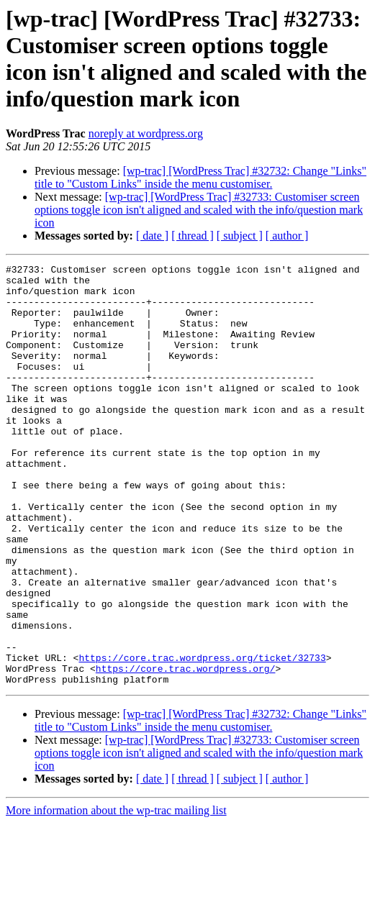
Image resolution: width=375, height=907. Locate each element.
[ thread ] (192, 235)
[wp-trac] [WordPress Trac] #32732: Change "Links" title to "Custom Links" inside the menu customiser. (200, 177)
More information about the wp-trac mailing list (116, 894)
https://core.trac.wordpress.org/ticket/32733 (201, 737)
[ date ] (152, 235)
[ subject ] (240, 235)
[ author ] (287, 235)
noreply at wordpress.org (146, 133)
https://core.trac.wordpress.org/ (186, 750)
